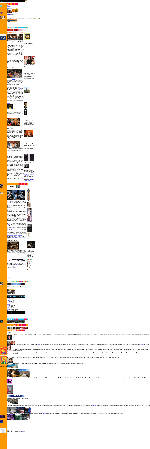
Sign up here (8, 14)
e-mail (22, 431)
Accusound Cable (32, 179)
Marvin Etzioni (94, 405)
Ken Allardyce (8, 298)
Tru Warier (8, 103)
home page (11, 18)
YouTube (18, 50)
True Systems (25, 175)
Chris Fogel (8, 301)
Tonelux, (15, 235)
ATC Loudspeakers (13, 229)
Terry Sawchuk (13, 79)
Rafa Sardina (8, 306)
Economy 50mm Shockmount (19, 237)
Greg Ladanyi (8, 302)
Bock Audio (8, 202)
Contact (1, 13)
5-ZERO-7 (11, 202)
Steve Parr (8, 305)
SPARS (39, 344)
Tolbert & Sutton (9, 309)
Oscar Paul (8, 304)
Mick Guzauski (131, 352)
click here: (14, 266)
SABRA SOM (32, 174)
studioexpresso (9, 429)
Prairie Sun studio (19, 88)
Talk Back (1, 12)
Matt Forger (10, 43)
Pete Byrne (8, 300)
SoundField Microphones (10, 235)
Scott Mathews (8, 303)
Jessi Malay (17, 217)
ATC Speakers (8, 224)
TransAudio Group (26, 168)
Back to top (8, 181)
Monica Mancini (44, 413)
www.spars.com (142, 344)
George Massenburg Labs (15, 234)
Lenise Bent (8, 299)
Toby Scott (8, 308)
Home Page (8, 5)
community (21, 18)
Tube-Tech (28, 175)
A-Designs (29, 172)
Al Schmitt (8, 307)
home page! (17, 264)
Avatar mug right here (2, 433)
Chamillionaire (30, 252)
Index (12, 5)
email (22, 18)
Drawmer (29, 173)
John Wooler (8, 310)
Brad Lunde (32, 162)
